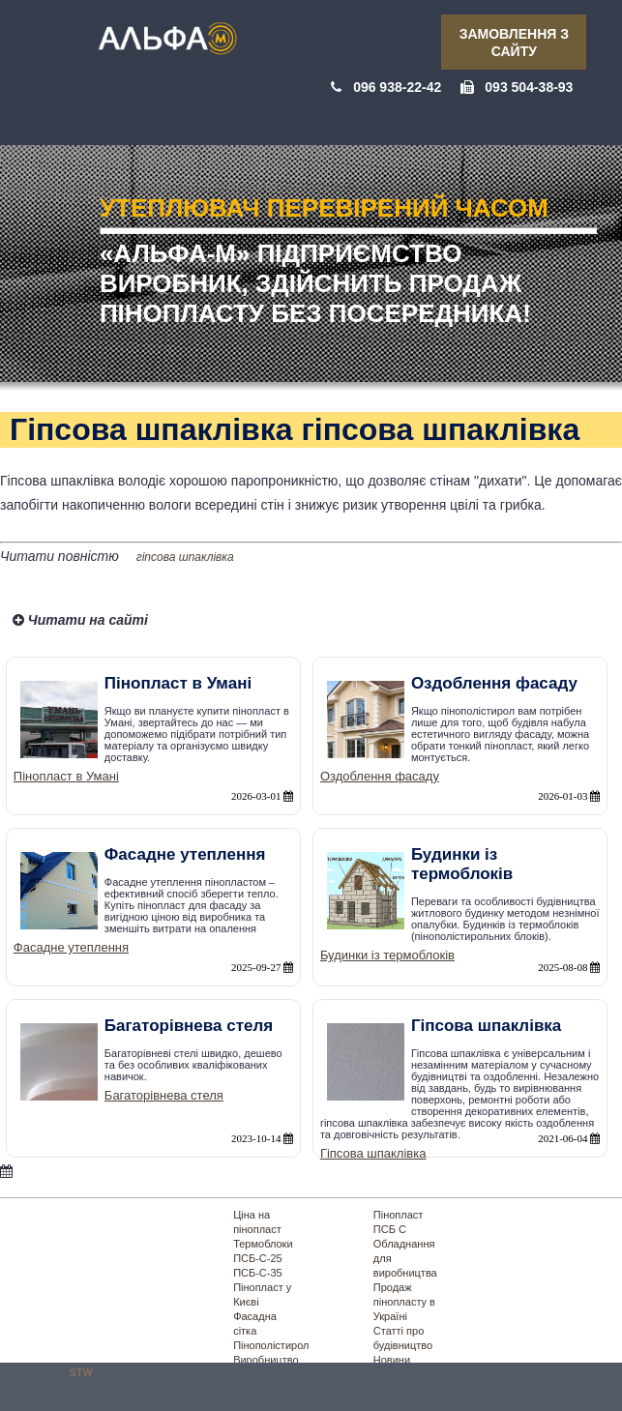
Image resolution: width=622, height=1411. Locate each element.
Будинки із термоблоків (387, 955)
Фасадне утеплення (71, 947)
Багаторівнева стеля (163, 1095)
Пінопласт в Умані (66, 776)
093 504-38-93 (529, 87)
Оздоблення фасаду (379, 776)
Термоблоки (262, 1243)
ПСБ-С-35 (257, 1273)
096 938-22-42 (397, 87)
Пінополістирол (271, 1345)
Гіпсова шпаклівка (373, 1153)
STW (81, 1372)
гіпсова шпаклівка (185, 557)
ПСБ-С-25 (257, 1258)
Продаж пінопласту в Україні (404, 1301)
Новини (391, 1360)
